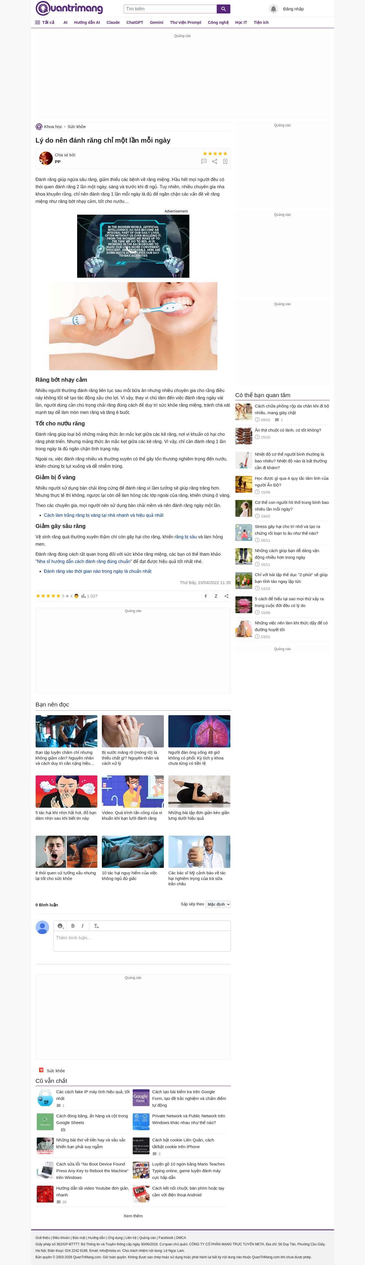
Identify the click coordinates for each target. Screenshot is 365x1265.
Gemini (156, 22)
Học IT (241, 22)
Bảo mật (79, 1238)
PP (58, 161)
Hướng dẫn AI (87, 22)
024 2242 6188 (76, 1251)
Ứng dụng (115, 1238)
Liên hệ (131, 1238)
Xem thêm (133, 1215)
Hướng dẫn (96, 1238)
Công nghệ (218, 22)
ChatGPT (135, 22)
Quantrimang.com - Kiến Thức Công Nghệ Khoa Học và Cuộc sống (69, 8)
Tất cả (48, 22)
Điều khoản (61, 1238)
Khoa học (53, 126)
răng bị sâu (186, 536)
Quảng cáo (147, 1238)
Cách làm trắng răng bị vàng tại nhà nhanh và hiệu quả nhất (104, 515)
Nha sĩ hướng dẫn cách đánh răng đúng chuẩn (83, 561)
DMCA (181, 1238)
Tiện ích (261, 22)
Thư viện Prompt (185, 22)
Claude (113, 22)
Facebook (166, 1238)
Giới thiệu (43, 1238)
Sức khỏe (77, 126)
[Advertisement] (183, 78)
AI (66, 22)
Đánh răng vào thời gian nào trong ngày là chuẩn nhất (97, 571)
